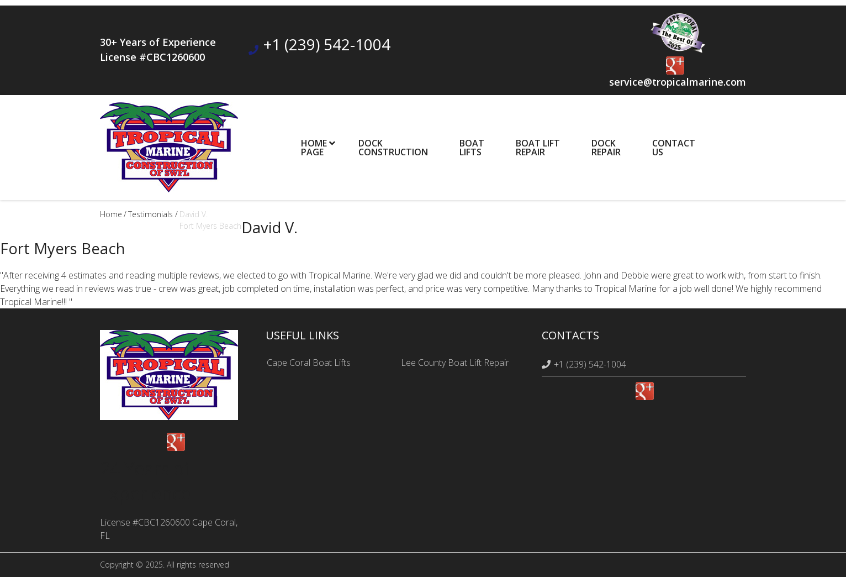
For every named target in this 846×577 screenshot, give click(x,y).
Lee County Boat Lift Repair (455, 362)
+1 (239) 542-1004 (326, 44)
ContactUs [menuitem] (673, 147)
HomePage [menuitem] (314, 147)
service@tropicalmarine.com (677, 81)
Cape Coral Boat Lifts (309, 362)
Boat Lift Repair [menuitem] (538, 147)
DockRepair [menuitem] (606, 147)
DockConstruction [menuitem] (393, 147)
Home (111, 214)
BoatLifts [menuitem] (471, 147)
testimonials (150, 214)
